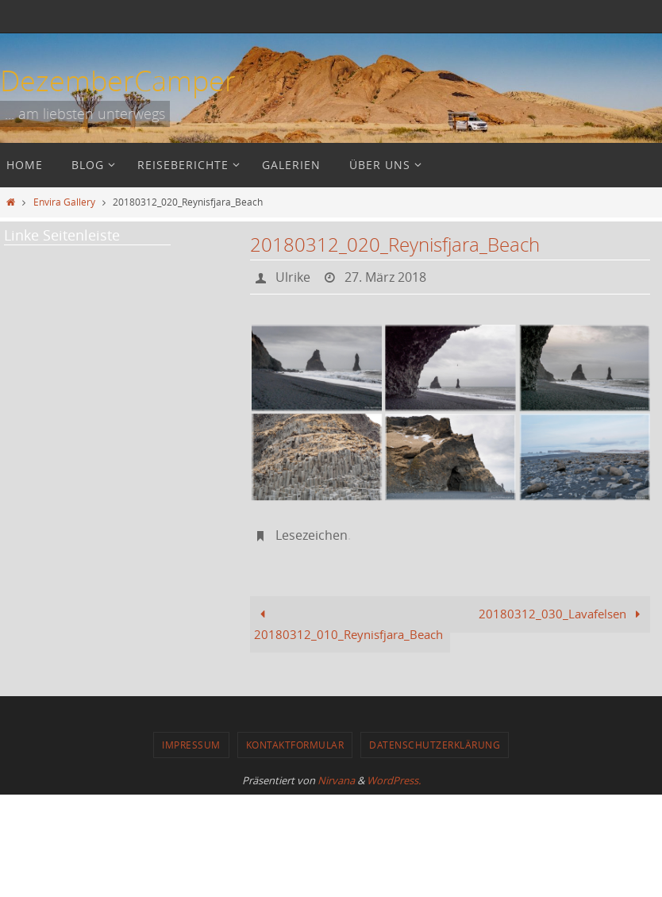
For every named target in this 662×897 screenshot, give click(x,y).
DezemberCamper (118, 80)
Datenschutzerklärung (434, 744)
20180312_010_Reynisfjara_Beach (348, 624)
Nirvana (336, 780)
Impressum (191, 744)
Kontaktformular (295, 744)
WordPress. (394, 780)
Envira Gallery (64, 201)
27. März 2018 (385, 277)
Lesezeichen (311, 535)
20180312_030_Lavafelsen (562, 614)
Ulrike (292, 277)
